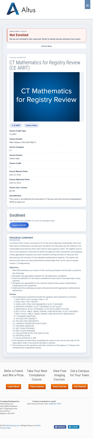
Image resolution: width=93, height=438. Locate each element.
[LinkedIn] (73, 427)
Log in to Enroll (19, 225)
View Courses (37, 386)
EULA (38, 426)
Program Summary (21, 238)
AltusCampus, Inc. (13, 426)
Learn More (13, 386)
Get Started (80, 386)
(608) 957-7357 (55, 404)
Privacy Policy (5, 428)
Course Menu (46, 46)
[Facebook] (60, 427)
